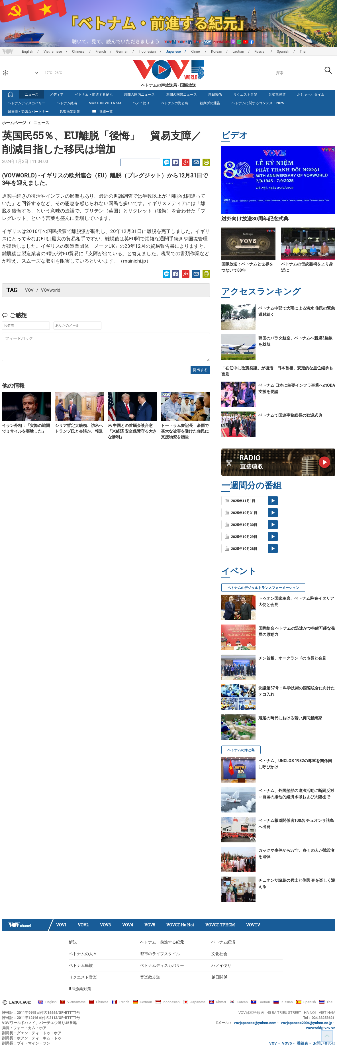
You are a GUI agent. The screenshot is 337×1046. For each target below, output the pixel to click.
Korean (216, 52)
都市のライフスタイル (160, 953)
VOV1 (61, 925)
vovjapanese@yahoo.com (255, 1023)
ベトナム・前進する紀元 (94, 94)
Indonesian (147, 52)
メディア (57, 94)
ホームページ (14, 122)
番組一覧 (102, 111)
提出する (200, 370)
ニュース (31, 94)
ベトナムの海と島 (174, 103)
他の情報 (13, 385)
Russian (260, 52)
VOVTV (253, 925)
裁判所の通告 (210, 103)
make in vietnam (105, 103)
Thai (303, 52)
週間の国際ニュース (181, 94)
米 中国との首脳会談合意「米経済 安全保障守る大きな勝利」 (132, 431)
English (27, 52)
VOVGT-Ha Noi (180, 925)
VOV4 (127, 925)
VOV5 (149, 925)
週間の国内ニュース (139, 94)
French (100, 52)
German (122, 52)
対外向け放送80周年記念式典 (255, 219)
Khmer (196, 52)
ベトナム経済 (67, 103)
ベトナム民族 (81, 965)
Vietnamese (53, 52)
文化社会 (219, 953)
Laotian (238, 52)
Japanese (173, 52)
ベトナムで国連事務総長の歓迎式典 (290, 415)
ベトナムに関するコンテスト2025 (258, 103)
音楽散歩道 (277, 94)
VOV (29, 290)
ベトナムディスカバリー (26, 103)
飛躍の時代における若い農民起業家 (290, 718)
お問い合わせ (324, 1043)
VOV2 (83, 925)
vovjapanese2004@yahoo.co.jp (306, 1023)
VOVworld (50, 290)
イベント (239, 570)
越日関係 (215, 94)
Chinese (78, 52)
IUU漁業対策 (70, 111)
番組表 (302, 1043)
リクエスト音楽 (245, 94)
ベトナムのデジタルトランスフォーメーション (263, 588)
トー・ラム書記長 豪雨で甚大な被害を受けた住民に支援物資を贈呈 (185, 431)
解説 (73, 942)
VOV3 (105, 925)
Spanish (283, 52)
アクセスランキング (261, 291)
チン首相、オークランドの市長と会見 (292, 658)
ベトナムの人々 (83, 953)
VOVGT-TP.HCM (220, 925)
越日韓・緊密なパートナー (28, 111)
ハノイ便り (141, 103)
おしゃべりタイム (310, 94)
